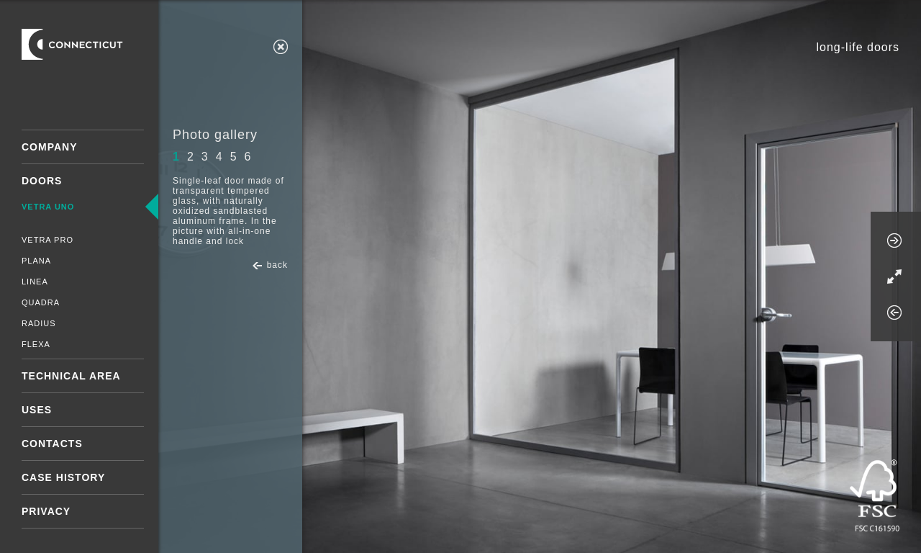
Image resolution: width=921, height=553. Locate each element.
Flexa (36, 344)
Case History (63, 477)
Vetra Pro (47, 239)
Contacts (52, 443)
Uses (37, 409)
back (277, 265)
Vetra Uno (48, 206)
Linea (35, 281)
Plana (36, 260)
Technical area (71, 376)
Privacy (46, 511)
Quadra (41, 302)
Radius (39, 323)
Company (50, 147)
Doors (42, 180)
